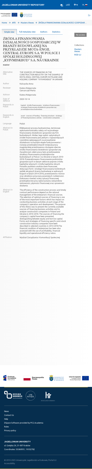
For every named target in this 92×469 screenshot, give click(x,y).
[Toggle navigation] (89, 16)
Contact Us (9, 415)
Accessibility (9, 463)
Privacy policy (10, 430)
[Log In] (76, 4)
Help (6, 419)
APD (14, 23)
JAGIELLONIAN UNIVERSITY (17, 442)
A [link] (66, 5)
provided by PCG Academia (31, 423)
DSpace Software (11, 423)
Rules (6, 427)
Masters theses (27, 23)
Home (4, 23)
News (6, 411)
